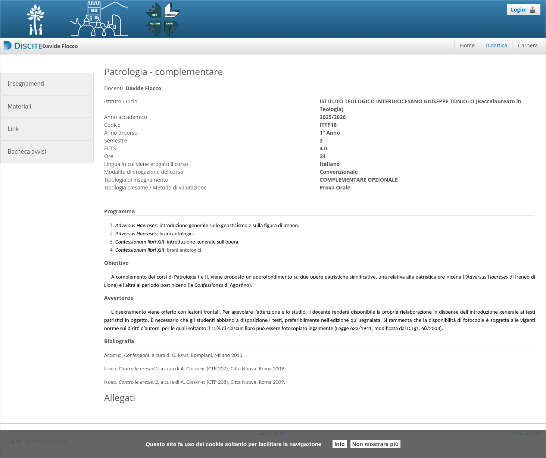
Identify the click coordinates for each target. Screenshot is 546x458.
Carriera (528, 45)
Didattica (496, 45)
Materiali (19, 106)
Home (467, 45)
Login (523, 9)
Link (12, 129)
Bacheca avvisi (26, 152)
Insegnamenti (25, 84)
